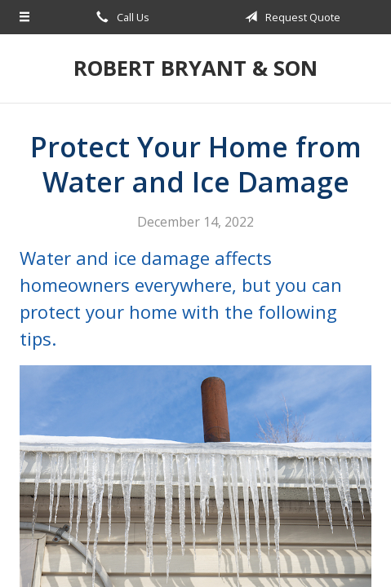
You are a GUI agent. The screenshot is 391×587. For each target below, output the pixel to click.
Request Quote (289, 17)
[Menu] (25, 17)
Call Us (120, 17)
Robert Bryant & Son (195, 68)
